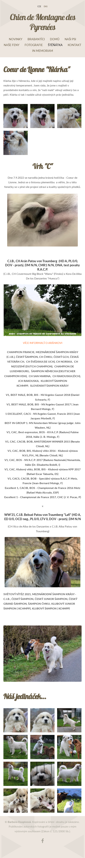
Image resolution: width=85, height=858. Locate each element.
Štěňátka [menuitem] (55, 45)
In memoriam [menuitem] (42, 51)
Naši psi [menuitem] (70, 39)
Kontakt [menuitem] (74, 45)
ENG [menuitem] (46, 6)
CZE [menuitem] (39, 6)
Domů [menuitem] (55, 39)
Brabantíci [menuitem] (36, 39)
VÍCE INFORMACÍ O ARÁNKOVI (42, 343)
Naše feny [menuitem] (11, 45)
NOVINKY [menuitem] (15, 39)
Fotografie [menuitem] (34, 45)
